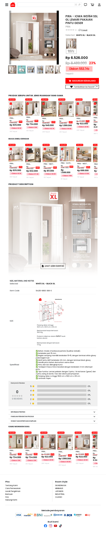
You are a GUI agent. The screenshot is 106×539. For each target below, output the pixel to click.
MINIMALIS (59, 488)
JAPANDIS (59, 491)
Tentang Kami (11, 485)
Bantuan (9, 494)
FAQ (7, 497)
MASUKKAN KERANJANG (82, 80)
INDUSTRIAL (60, 494)
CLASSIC (58, 497)
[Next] (58, 38)
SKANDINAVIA (60, 485)
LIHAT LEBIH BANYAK (53, 266)
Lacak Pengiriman (12, 491)
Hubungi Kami (11, 500)
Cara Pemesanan (13, 488)
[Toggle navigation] (7, 4)
